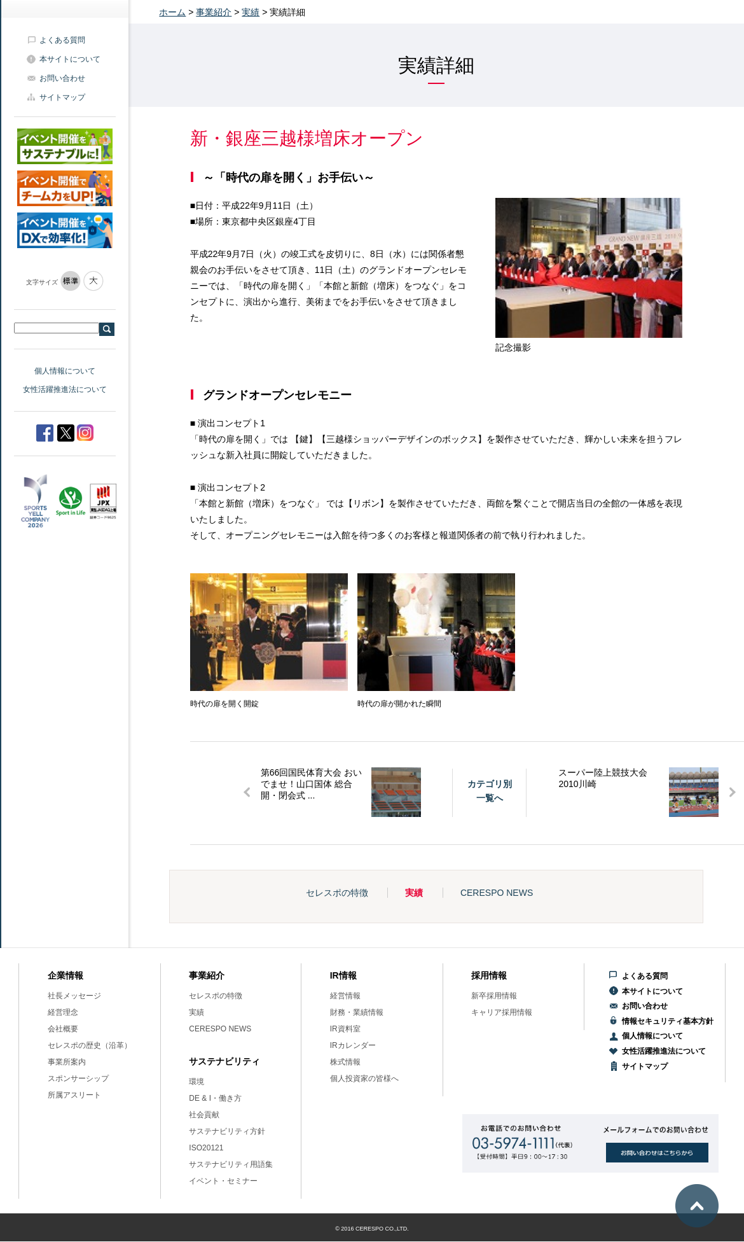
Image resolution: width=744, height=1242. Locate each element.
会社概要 (63, 1028)
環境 (196, 1081)
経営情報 (345, 995)
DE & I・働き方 (215, 1098)
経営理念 (63, 1012)
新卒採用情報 (494, 995)
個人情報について (64, 370)
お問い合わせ (62, 78)
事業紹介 (213, 12)
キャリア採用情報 (501, 1012)
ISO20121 (206, 1147)
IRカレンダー (353, 1045)
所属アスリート (74, 1095)
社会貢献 (204, 1114)
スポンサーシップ (78, 1078)
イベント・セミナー (223, 1180)
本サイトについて (69, 59)
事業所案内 (67, 1061)
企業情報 (65, 975)
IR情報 (343, 975)
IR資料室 (345, 1028)
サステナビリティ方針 (227, 1131)
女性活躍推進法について (65, 389)
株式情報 (345, 1061)
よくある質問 (62, 40)
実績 (250, 12)
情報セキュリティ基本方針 (667, 1021)
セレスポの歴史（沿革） (90, 1045)
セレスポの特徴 (337, 893)
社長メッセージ (74, 995)
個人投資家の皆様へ (364, 1078)
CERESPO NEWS (496, 893)
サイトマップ (62, 97)
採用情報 (489, 975)
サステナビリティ (224, 1061)
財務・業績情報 (356, 1012)
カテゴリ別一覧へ (489, 791)
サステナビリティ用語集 (231, 1164)
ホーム (172, 12)
